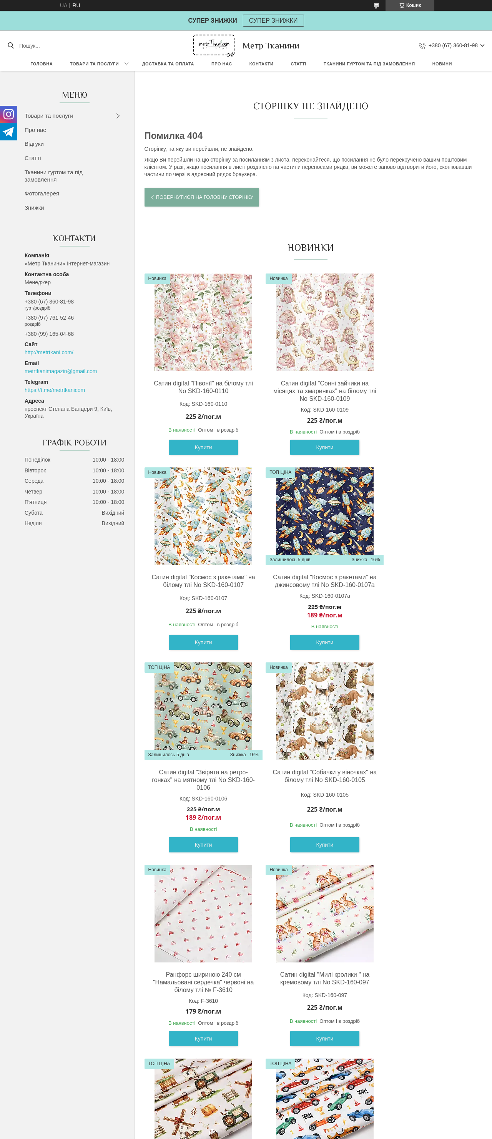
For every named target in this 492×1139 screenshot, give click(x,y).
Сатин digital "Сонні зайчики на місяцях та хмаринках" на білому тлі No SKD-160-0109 (309, 391)
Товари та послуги (94, 64)
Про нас (221, 64)
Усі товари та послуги (307, 1079)
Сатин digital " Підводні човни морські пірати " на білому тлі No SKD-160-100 (309, 982)
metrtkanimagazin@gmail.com (61, 371)
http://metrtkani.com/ (49, 352)
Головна (41, 64)
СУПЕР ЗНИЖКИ (273, 20)
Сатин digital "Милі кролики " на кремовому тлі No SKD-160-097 (309, 784)
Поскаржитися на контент (254, 1131)
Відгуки (34, 143)
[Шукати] (10, 45)
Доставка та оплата (168, 64)
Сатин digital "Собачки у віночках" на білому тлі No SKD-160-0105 (420, 581)
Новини (442, 64)
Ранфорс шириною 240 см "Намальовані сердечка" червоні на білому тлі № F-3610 (198, 788)
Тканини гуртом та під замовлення (369, 64)
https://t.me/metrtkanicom (55, 390)
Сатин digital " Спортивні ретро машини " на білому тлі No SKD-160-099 (198, 982)
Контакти (261, 64)
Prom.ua (282, 1124)
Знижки (34, 207)
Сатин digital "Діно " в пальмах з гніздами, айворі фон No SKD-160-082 (420, 982)
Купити (198, 447)
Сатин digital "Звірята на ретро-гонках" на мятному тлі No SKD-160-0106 (309, 585)
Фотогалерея (42, 193)
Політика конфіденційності (313, 1131)
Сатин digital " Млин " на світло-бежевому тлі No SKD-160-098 (420, 784)
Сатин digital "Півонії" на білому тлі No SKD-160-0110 (198, 387)
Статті (298, 64)
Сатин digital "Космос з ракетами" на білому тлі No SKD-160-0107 (419, 387)
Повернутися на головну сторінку (204, 197)
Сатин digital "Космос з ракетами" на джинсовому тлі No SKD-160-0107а (198, 585)
